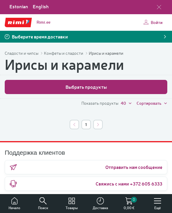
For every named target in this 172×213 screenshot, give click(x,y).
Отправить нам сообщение (86, 167)
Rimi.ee (43, 22)
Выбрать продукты (86, 87)
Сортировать (152, 103)
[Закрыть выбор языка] (159, 7)
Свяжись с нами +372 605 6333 (86, 183)
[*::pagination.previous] (74, 124)
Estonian (18, 6)
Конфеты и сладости (64, 53)
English (41, 6)
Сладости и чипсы (22, 53)
